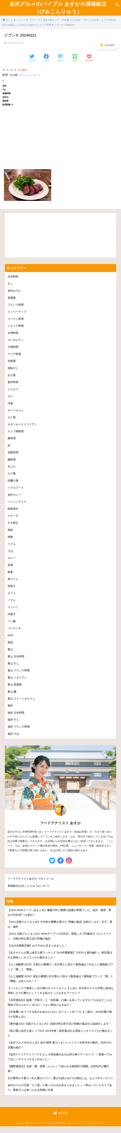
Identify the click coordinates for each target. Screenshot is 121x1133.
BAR (10, 640)
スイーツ (13, 612)
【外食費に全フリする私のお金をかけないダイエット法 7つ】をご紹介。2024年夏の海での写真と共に (60, 1021)
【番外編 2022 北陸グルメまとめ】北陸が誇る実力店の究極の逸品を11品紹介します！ (60, 1031)
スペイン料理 (16, 322)
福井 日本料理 (16, 718)
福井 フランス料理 (19, 732)
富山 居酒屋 (15, 690)
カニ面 (12, 421)
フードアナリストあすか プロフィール (31, 885)
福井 (10, 711)
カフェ (12, 598)
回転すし (13, 371)
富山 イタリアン (17, 683)
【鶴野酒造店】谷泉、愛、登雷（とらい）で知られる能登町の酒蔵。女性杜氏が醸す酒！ (58, 1076)
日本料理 (13, 279)
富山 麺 (12, 697)
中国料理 (13, 350)
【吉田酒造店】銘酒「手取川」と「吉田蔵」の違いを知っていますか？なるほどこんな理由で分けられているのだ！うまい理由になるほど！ (60, 1010)
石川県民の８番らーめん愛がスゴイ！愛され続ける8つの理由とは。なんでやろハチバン (60, 1085)
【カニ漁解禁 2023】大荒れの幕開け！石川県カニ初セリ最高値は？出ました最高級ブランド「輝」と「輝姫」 (60, 974)
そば (10, 555)
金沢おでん (14, 293)
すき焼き (13, 527)
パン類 (12, 626)
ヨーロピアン (16, 343)
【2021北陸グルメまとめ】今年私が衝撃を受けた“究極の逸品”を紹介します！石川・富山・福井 (60, 931)
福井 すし (13, 725)
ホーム (9, 23)
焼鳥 (10, 541)
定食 (10, 570)
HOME (61, 1121)
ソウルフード (16, 492)
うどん (12, 548)
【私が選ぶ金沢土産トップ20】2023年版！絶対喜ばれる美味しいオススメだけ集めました (60, 1040)
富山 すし (13, 669)
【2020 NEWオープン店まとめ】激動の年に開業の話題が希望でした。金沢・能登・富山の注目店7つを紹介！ (59, 919)
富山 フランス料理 (19, 676)
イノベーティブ (17, 315)
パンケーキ (14, 633)
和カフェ (13, 584)
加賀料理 (13, 456)
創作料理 (13, 385)
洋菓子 (12, 619)
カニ (10, 400)
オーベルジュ (16, 414)
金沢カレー (14, 499)
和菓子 (12, 591)
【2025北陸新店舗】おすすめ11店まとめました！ (37, 952)
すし (10, 286)
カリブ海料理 (16, 435)
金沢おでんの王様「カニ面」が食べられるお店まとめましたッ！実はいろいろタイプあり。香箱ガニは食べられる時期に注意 (60, 1095)
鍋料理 (12, 463)
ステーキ (13, 520)
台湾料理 (13, 336)
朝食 (10, 577)
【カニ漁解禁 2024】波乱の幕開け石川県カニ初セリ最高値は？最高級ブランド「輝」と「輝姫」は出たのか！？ (60, 986)
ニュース (21, 23)
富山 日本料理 (16, 662)
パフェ (12, 605)
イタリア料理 (16, 329)
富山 (10, 654)
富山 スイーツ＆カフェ (21, 704)
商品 (10, 647)
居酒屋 (12, 300)
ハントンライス (17, 506)
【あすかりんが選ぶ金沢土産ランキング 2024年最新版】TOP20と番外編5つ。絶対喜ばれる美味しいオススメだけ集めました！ (60, 962)
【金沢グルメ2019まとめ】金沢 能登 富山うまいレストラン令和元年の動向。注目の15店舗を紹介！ (60, 1052)
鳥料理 (12, 442)
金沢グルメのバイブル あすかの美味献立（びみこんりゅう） (58, 9)
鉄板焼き (13, 513)
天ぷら (12, 470)
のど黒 (12, 478)
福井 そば (13, 740)
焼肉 (10, 534)
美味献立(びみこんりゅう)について (28, 892)
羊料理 (12, 364)
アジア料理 (14, 357)
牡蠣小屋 (13, 484)
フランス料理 (16, 308)
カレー (12, 562)
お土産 (12, 378)
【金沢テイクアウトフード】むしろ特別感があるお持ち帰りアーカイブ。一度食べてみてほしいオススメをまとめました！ (60, 1064)
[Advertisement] (60, 139)
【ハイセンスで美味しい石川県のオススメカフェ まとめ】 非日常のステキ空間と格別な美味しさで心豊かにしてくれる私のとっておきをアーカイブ (60, 998)
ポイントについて (29, 78)
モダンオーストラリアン (22, 428)
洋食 (10, 407)
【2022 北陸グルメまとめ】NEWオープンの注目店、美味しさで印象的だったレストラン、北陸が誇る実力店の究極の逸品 (59, 943)
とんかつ (13, 392)
